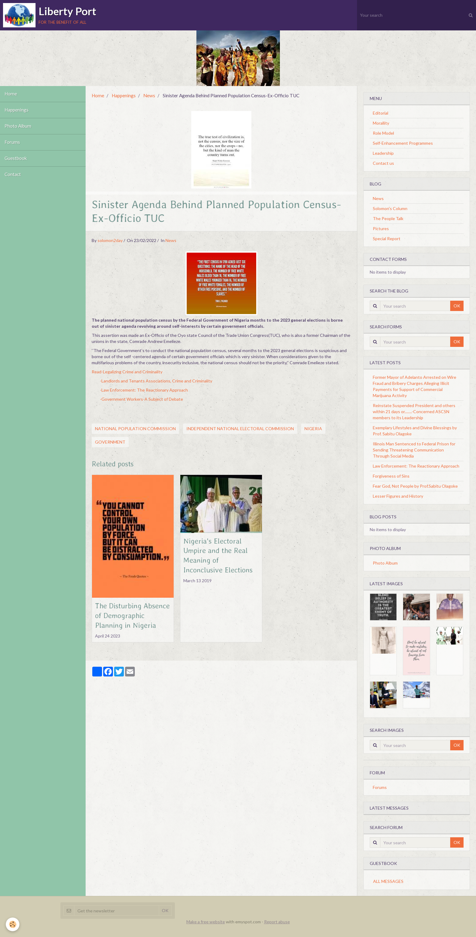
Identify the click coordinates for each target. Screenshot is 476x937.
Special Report (386, 238)
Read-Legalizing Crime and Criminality (127, 371)
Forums (12, 142)
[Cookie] (13, 924)
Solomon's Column (390, 208)
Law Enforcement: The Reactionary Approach (416, 465)
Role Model (383, 133)
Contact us (383, 163)
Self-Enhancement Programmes (403, 143)
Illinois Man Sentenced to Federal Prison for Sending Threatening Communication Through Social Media (414, 449)
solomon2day (110, 240)
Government (110, 441)
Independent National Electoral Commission (240, 428)
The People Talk (388, 218)
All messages (388, 881)
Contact (13, 174)
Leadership (383, 153)
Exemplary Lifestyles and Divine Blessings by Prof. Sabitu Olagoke (415, 430)
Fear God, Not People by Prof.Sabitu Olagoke (415, 486)
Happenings (17, 110)
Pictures (381, 228)
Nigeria (313, 428)
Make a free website (205, 921)
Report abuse (277, 921)
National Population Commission (135, 428)
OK (457, 305)
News (149, 95)
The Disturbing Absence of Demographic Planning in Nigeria (132, 615)
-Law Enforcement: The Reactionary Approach (144, 389)
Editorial (380, 113)
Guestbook (16, 158)
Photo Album (18, 126)
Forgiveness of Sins (391, 476)
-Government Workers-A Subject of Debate (141, 399)
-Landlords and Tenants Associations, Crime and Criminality (156, 380)
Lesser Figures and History (398, 496)
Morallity (381, 123)
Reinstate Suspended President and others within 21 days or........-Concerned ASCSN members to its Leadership (414, 411)
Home (11, 94)
